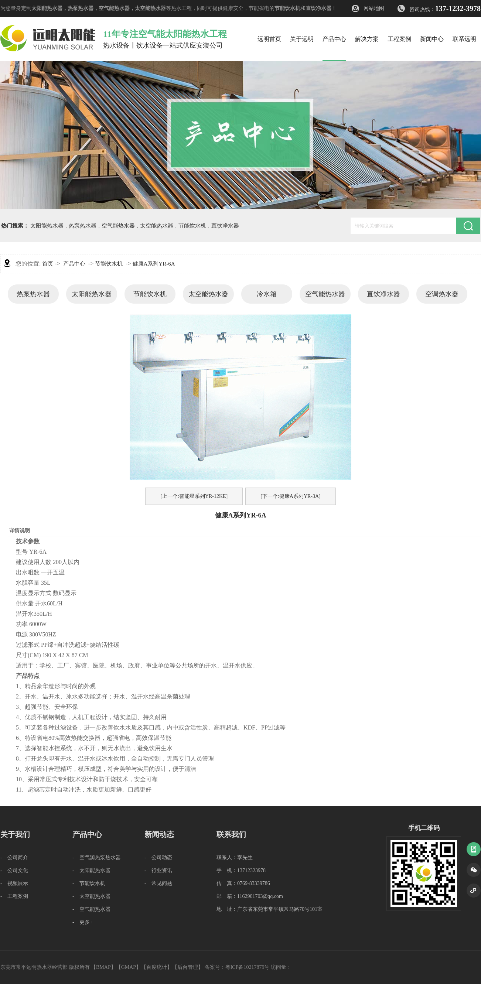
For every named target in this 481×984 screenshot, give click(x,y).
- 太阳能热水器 (91, 870)
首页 (47, 264)
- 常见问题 (158, 883)
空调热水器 (441, 294)
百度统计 (156, 967)
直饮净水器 (318, 8)
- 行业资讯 (158, 870)
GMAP (128, 967)
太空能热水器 (150, 8)
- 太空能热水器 (91, 896)
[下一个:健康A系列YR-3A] (290, 496)
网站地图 (374, 8)
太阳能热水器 (46, 8)
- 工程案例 (14, 896)
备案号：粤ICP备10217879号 (237, 967)
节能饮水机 (287, 8)
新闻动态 (159, 834)
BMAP (103, 967)
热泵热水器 (80, 8)
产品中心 (74, 264)
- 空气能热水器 (91, 909)
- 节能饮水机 (88, 883)
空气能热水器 (114, 8)
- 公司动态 (158, 857)
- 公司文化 (14, 870)
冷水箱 (267, 294)
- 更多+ (82, 922)
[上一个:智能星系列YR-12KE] (194, 496)
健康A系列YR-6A (154, 264)
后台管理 (187, 967)
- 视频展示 (14, 883)
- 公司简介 (14, 857)
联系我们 (231, 834)
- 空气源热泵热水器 (96, 857)
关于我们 (15, 834)
